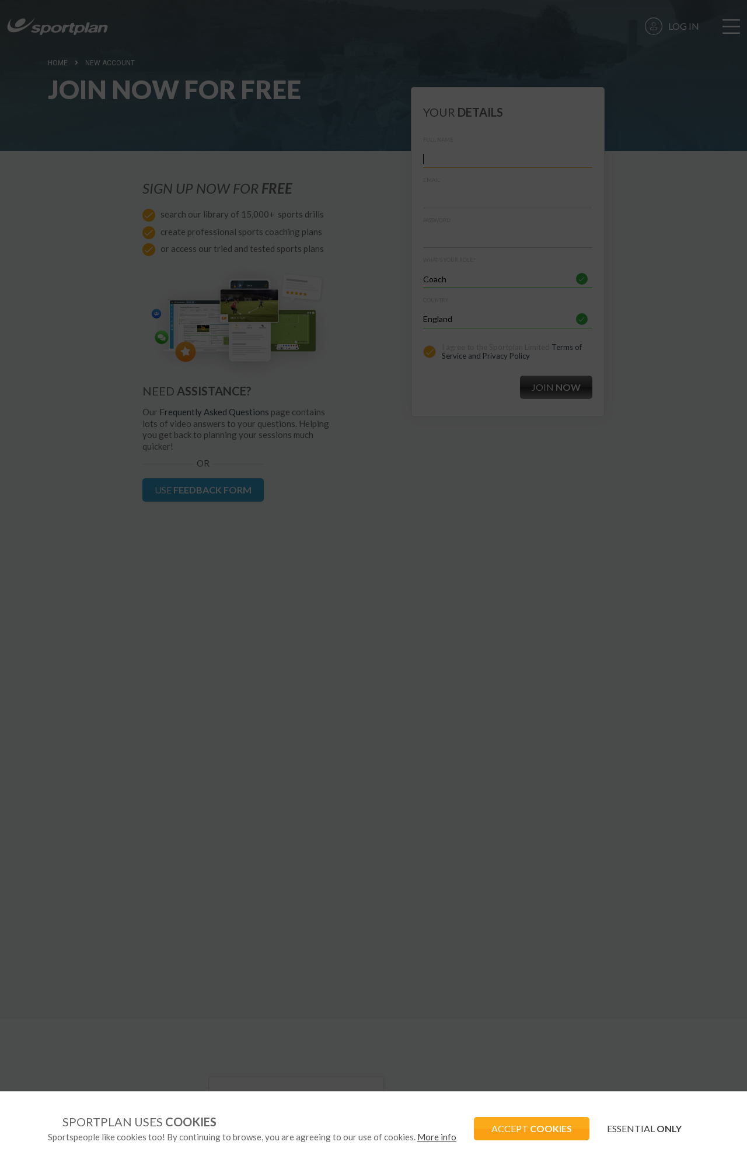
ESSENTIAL (644, 1128)
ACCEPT (531, 1128)
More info (436, 1137)
